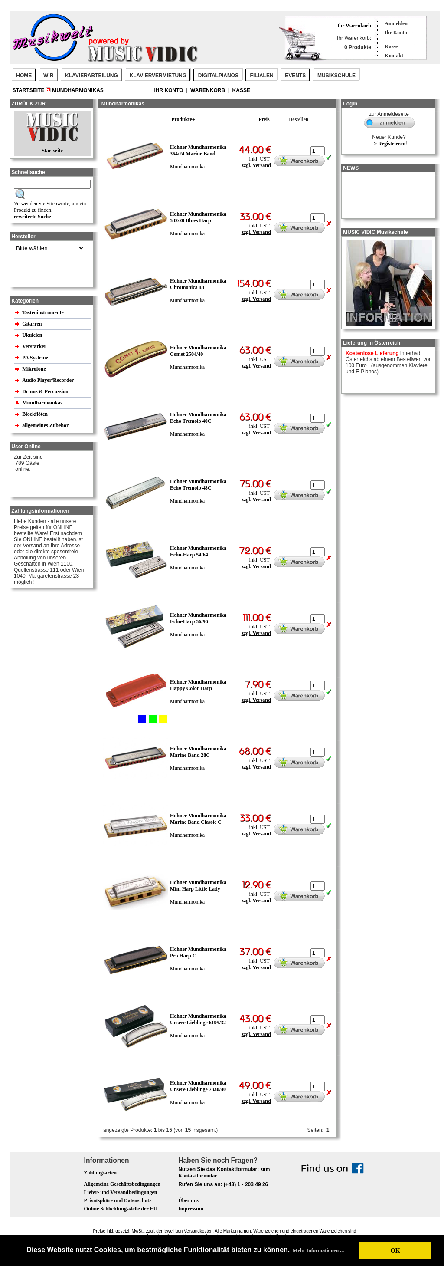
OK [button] (395, 1250)
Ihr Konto (396, 33)
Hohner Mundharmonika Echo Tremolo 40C (198, 417)
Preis (264, 119)
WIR (48, 75)
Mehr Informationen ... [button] (318, 1250)
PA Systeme (35, 358)
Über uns (188, 1200)
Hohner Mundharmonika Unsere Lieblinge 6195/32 (198, 1019)
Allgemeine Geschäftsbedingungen (122, 1184)
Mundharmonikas (78, 90)
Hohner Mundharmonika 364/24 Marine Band (198, 150)
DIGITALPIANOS (218, 75)
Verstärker (34, 346)
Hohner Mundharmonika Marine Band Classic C (198, 818)
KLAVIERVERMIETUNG (158, 75)
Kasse (391, 46)
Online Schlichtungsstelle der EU (120, 1209)
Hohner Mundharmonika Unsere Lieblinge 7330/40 (198, 1086)
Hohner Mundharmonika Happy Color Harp (198, 685)
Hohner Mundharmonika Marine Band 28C (198, 752)
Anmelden (396, 23)
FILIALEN (262, 75)
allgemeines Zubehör (46, 425)
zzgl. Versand (256, 165)
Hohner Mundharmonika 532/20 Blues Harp (198, 217)
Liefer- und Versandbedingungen (120, 1192)
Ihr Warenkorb (354, 26)
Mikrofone (34, 369)
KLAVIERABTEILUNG (91, 75)
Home (24, 75)
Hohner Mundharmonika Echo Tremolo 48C (198, 484)
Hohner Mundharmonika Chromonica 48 (198, 284)
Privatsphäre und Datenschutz (118, 1200)
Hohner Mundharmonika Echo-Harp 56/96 (198, 618)
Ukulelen (32, 335)
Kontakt (394, 56)
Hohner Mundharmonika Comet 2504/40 (198, 351)
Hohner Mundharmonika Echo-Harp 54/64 (198, 551)
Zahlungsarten (100, 1173)
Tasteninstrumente (43, 312)
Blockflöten (35, 414)
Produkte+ (183, 119)
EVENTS (295, 75)
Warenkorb (208, 90)
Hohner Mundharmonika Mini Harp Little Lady (198, 885)
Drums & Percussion (45, 391)
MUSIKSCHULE (336, 75)
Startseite (29, 90)
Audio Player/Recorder (48, 380)
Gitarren (32, 324)
